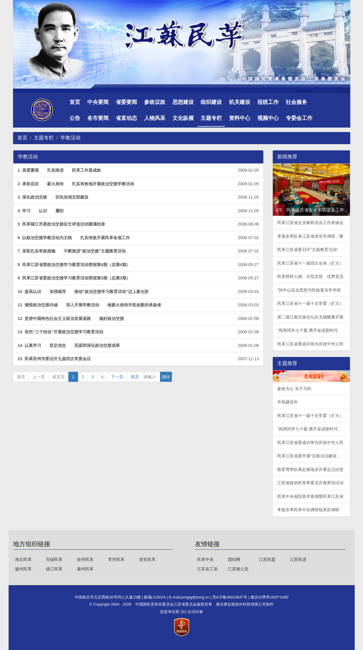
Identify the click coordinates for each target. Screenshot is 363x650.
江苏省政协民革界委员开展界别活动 (310, 482)
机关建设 (239, 102)
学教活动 (70, 138)
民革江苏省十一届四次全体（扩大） (310, 263)
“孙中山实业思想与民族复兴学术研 (309, 290)
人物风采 (154, 118)
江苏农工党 (207, 569)
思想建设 (183, 102)
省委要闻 (126, 102)
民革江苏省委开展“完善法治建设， (309, 455)
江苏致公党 (238, 569)
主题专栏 (211, 118)
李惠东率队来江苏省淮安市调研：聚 (310, 236)
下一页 (117, 376)
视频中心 (268, 118)
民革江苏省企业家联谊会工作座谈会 (310, 222)
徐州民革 (85, 559)
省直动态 (126, 118)
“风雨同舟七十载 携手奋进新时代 (307, 330)
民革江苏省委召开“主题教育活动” (307, 249)
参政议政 (154, 102)
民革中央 (205, 559)
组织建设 (211, 102)
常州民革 (116, 559)
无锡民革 (54, 559)
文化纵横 (183, 118)
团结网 (234, 559)
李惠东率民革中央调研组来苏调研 (308, 509)
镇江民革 (54, 569)
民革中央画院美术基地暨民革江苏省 (310, 496)
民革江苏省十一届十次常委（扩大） (310, 303)
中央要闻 (98, 102)
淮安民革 (147, 559)
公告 (75, 118)
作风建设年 (287, 402)
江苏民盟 (267, 559)
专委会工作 (299, 118)
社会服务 (296, 102)
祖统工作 (268, 102)
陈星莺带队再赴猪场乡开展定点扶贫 (310, 469)
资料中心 (239, 118)
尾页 (135, 376)
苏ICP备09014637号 (230, 597)
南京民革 (23, 559)
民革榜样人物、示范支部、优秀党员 (310, 276)
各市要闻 (98, 118)
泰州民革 (85, 569)
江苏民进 (298, 559)
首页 (75, 102)
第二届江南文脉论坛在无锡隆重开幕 (310, 317)
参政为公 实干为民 (294, 388)
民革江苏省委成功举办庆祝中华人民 (310, 344)
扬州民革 (23, 569)
